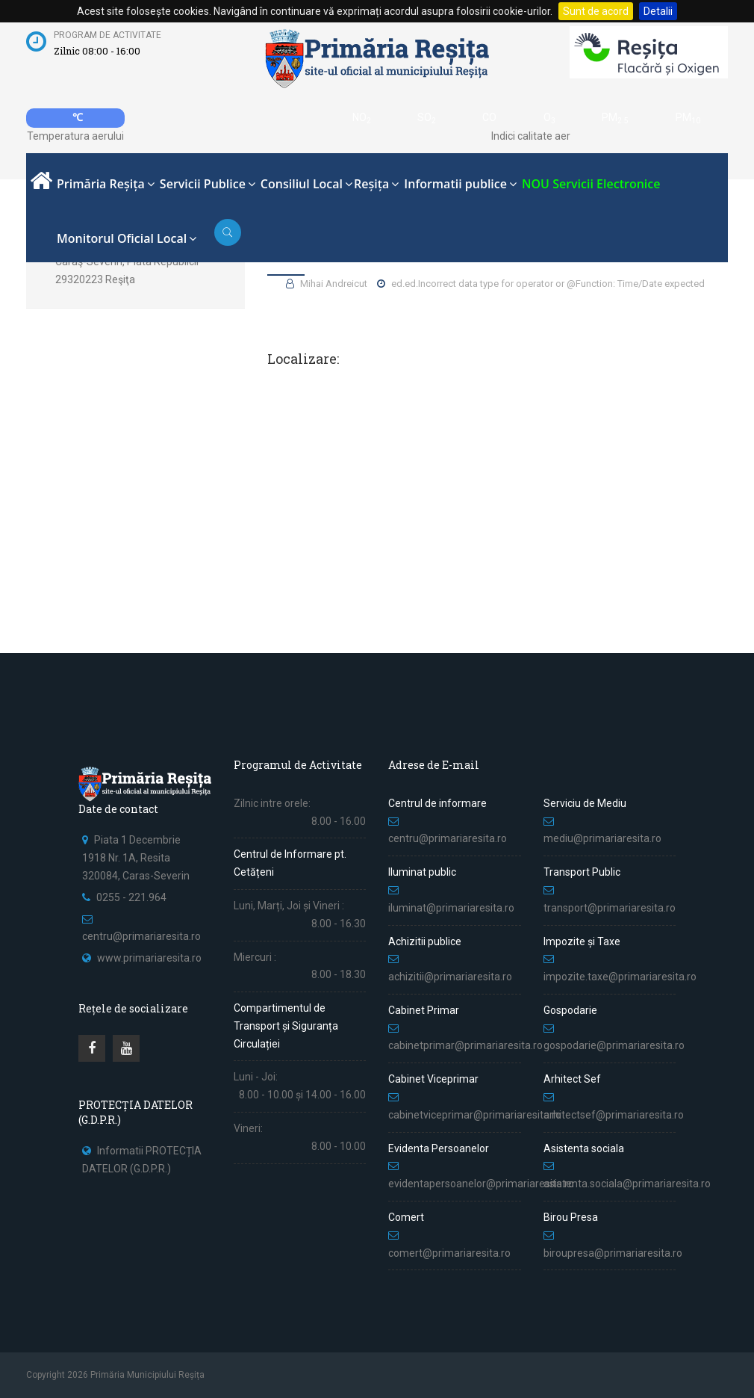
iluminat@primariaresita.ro (451, 908)
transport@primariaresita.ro (609, 908)
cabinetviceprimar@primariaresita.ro (474, 1115)
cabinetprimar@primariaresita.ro (465, 1045)
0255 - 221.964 (131, 897)
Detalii (658, 11)
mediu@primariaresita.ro (602, 838)
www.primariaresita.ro (149, 958)
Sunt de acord (596, 11)
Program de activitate (107, 35)
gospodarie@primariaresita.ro (614, 1045)
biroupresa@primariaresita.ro (614, 1253)
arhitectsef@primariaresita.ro (613, 1115)
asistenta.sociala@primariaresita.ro (627, 1184)
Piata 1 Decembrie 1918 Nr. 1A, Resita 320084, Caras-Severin (136, 858)
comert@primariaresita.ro (449, 1253)
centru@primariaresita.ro (141, 936)
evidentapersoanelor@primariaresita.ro (481, 1184)
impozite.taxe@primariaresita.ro (620, 977)
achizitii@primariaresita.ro (450, 977)
